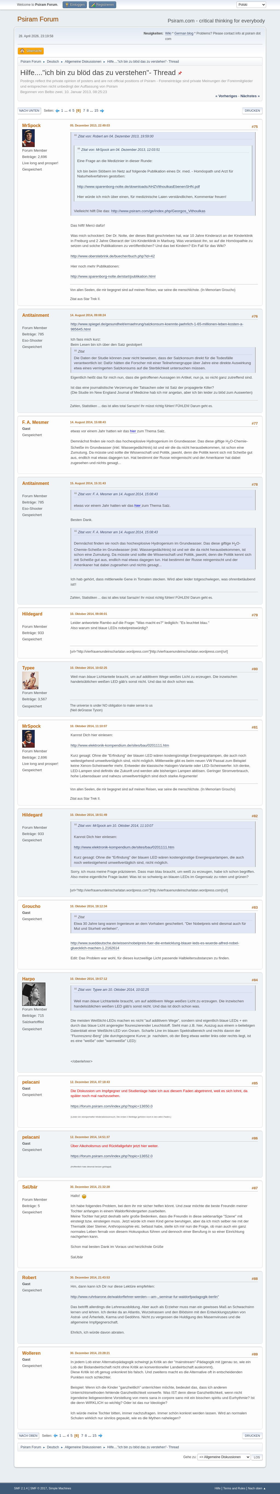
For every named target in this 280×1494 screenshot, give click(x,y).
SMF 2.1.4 (21, 1488)
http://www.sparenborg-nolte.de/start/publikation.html (113, 276)
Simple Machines (60, 1488)
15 (96, 110)
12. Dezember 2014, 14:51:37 (90, 1137)
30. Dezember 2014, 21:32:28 (90, 1186)
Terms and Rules (234, 1488)
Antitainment (35, 315)
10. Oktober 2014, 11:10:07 (88, 726)
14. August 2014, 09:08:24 (88, 315)
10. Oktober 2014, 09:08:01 (88, 613)
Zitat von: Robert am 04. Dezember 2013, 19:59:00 (115, 136)
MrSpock (31, 125)
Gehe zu (189, 1457)
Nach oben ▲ (257, 1488)
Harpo (28, 979)
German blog (183, 33)
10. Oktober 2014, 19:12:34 (88, 906)
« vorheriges (226, 96)
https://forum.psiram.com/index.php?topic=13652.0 (112, 1156)
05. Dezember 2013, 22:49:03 (90, 125)
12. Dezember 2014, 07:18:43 (90, 1082)
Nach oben (28, 1435)
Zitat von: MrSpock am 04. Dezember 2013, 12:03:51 (120, 150)
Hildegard (32, 614)
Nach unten (29, 110)
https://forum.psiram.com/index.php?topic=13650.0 (112, 1106)
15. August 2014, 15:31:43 (88, 483)
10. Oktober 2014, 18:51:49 (88, 814)
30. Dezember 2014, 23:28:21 (90, 1353)
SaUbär (29, 1187)
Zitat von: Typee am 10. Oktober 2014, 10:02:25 (113, 990)
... (67, 110)
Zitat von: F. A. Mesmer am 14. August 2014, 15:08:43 (118, 494)
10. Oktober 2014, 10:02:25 (88, 667)
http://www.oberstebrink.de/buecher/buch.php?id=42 (113, 256)
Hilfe (218, 1488)
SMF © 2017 (38, 1488)
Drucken (252, 110)
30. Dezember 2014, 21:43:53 (90, 1277)
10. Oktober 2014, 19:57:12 (88, 978)
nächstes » (249, 96)
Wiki (168, 33)
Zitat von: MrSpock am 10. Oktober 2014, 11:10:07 (115, 826)
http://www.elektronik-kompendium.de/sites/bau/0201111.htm (120, 745)
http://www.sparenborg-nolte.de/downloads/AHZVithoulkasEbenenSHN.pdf (138, 187)
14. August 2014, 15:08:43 (88, 422)
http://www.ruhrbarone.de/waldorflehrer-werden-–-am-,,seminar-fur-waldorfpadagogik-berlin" (145, 1297)
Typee (28, 668)
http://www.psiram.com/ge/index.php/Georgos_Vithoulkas (158, 211)
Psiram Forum (38, 19)
